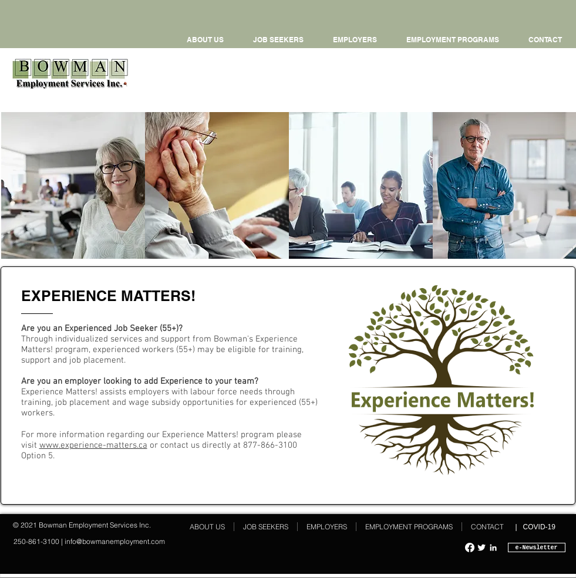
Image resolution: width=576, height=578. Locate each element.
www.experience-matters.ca (93, 445)
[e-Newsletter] (536, 547)
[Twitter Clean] (481, 547)
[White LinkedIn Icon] (493, 547)
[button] (453, 39)
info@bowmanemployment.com (115, 541)
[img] (73, 185)
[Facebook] (469, 547)
